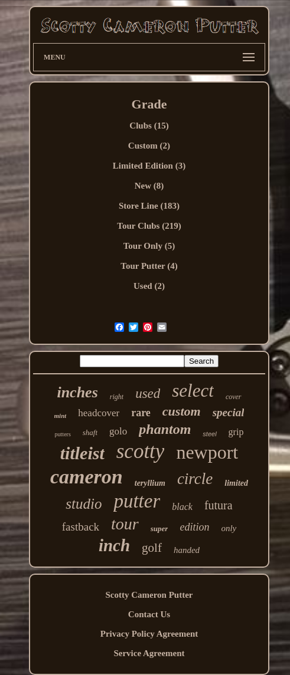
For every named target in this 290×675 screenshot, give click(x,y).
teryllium (150, 483)
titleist (82, 453)
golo (118, 431)
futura (218, 505)
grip (236, 432)
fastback (80, 527)
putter (136, 501)
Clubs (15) (148, 125)
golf (152, 548)
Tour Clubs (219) (149, 226)
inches (77, 392)
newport (207, 452)
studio (84, 504)
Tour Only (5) (149, 246)
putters (63, 434)
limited (236, 483)
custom (181, 411)
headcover (98, 413)
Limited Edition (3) (149, 165)
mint (60, 415)
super (159, 528)
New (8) (149, 185)
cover (234, 397)
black (182, 507)
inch (114, 545)
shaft (90, 432)
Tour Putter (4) (148, 266)
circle (195, 479)
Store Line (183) (149, 205)
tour (125, 524)
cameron (86, 477)
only (228, 528)
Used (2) (149, 286)
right (116, 397)
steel (209, 433)
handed (187, 550)
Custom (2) (149, 145)
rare (141, 413)
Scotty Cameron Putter (149, 595)
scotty (140, 451)
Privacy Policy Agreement (149, 633)
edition (194, 527)
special (229, 412)
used (147, 393)
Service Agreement (148, 653)
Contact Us (149, 614)
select (193, 390)
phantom (165, 429)
